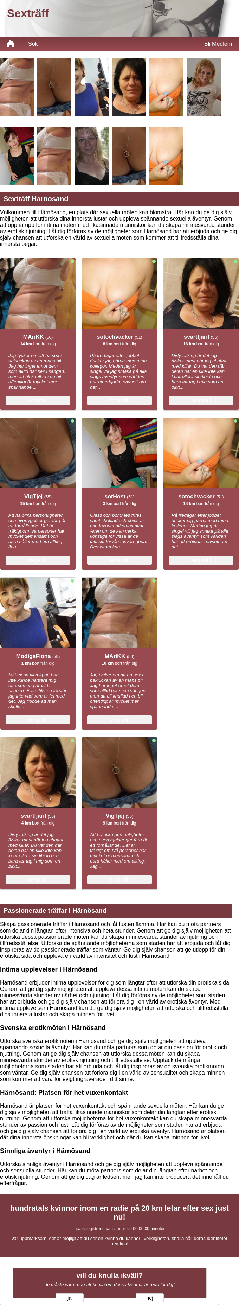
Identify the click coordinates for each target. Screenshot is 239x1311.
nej (149, 1298)
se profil (38, 400)
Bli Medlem (218, 44)
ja (69, 1298)
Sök (33, 44)
